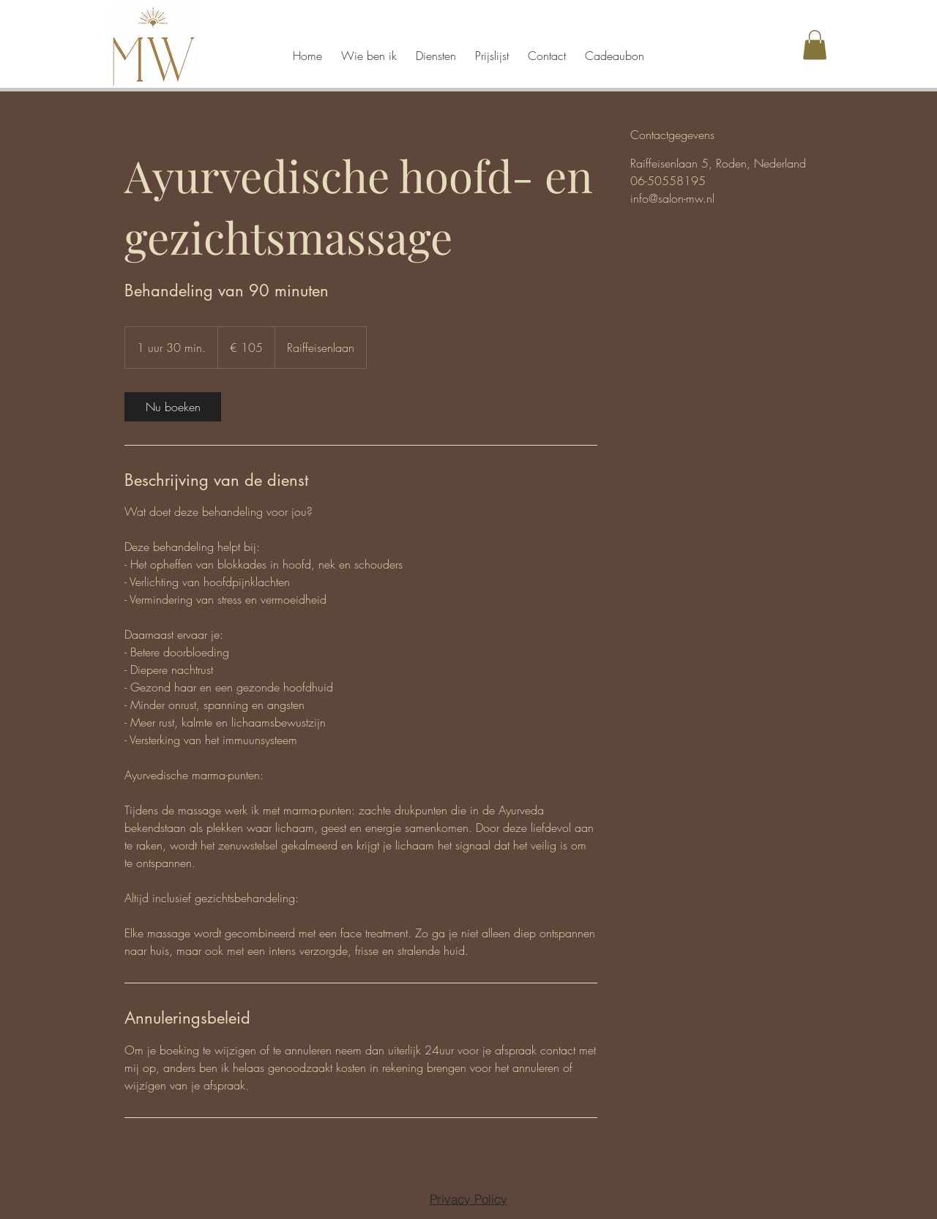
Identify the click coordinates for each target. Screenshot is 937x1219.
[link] (172, 406)
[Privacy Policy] (468, 1198)
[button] (814, 45)
